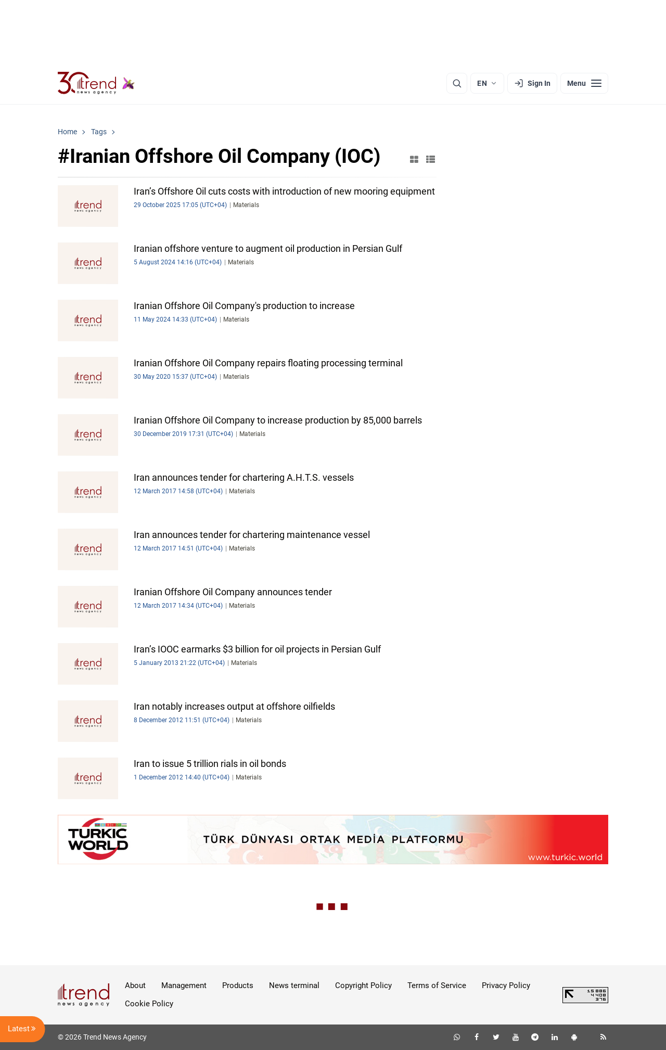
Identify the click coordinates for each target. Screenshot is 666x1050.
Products (237, 985)
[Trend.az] (96, 83)
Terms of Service (436, 985)
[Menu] (584, 83)
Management (184, 985)
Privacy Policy (506, 985)
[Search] (456, 83)
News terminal (294, 985)
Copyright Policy (363, 985)
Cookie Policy (149, 1003)
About (135, 985)
